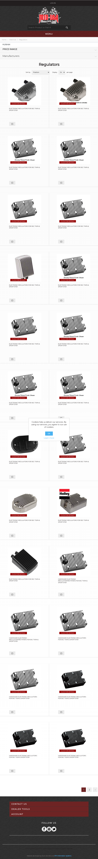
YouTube (53, 829)
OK (49, 434)
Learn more (49, 438)
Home (4, 40)
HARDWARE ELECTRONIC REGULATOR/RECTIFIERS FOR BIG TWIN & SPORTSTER (72, 580)
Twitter (49, 829)
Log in (53, 3)
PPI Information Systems (62, 856)
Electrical (12, 40)
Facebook (44, 829)
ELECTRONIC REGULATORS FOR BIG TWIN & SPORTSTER (24, 109)
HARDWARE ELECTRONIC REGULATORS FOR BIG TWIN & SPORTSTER (72, 639)
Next (95, 789)
